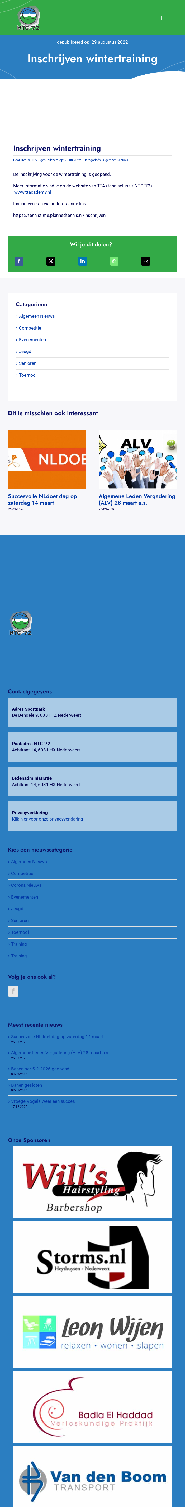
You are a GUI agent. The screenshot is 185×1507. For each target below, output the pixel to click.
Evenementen (32, 339)
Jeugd (25, 351)
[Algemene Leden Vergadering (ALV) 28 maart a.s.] (138, 432)
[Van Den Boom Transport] (92, 1448)
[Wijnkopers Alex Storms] (92, 1224)
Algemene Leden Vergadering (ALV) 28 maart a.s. (137, 499)
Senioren (27, 363)
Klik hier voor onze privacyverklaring (47, 819)
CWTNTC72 (29, 160)
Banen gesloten (26, 1085)
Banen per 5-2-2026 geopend (40, 1069)
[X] (51, 261)
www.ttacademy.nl (32, 192)
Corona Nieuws (26, 885)
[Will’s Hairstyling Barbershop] (92, 1149)
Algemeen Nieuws (115, 160)
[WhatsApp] (114, 261)
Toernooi (28, 375)
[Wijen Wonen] (92, 1298)
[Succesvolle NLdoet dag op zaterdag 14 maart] (47, 432)
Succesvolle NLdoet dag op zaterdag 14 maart (42, 499)
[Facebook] (19, 261)
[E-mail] (145, 261)
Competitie (30, 328)
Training (19, 944)
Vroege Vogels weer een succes (43, 1101)
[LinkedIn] (82, 261)
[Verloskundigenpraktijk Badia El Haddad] (92, 1373)
